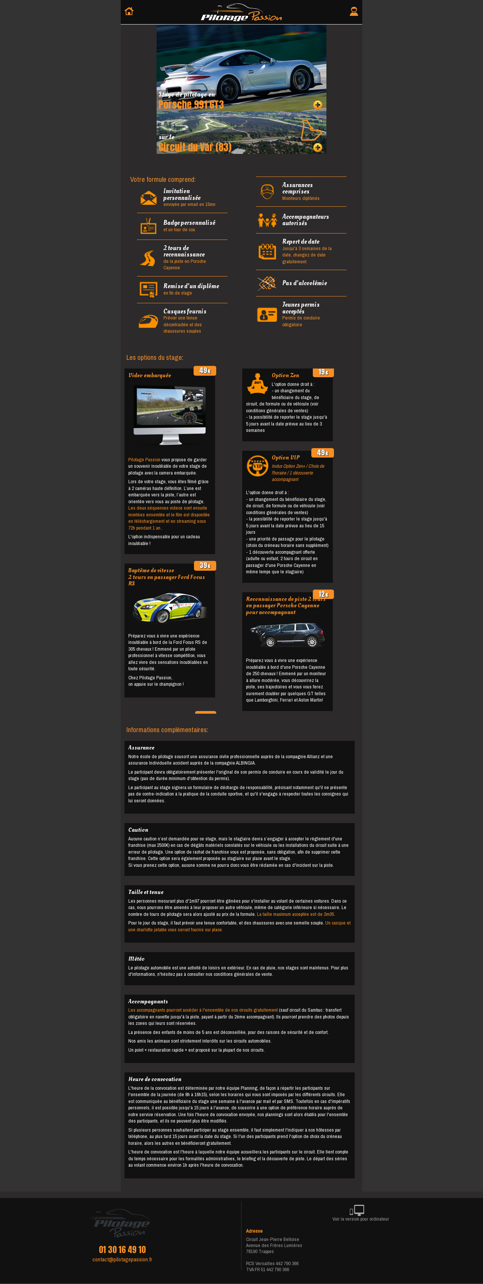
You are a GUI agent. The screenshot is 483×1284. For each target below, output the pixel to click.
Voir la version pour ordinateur (360, 1214)
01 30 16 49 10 (122, 1250)
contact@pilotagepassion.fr (122, 1259)
